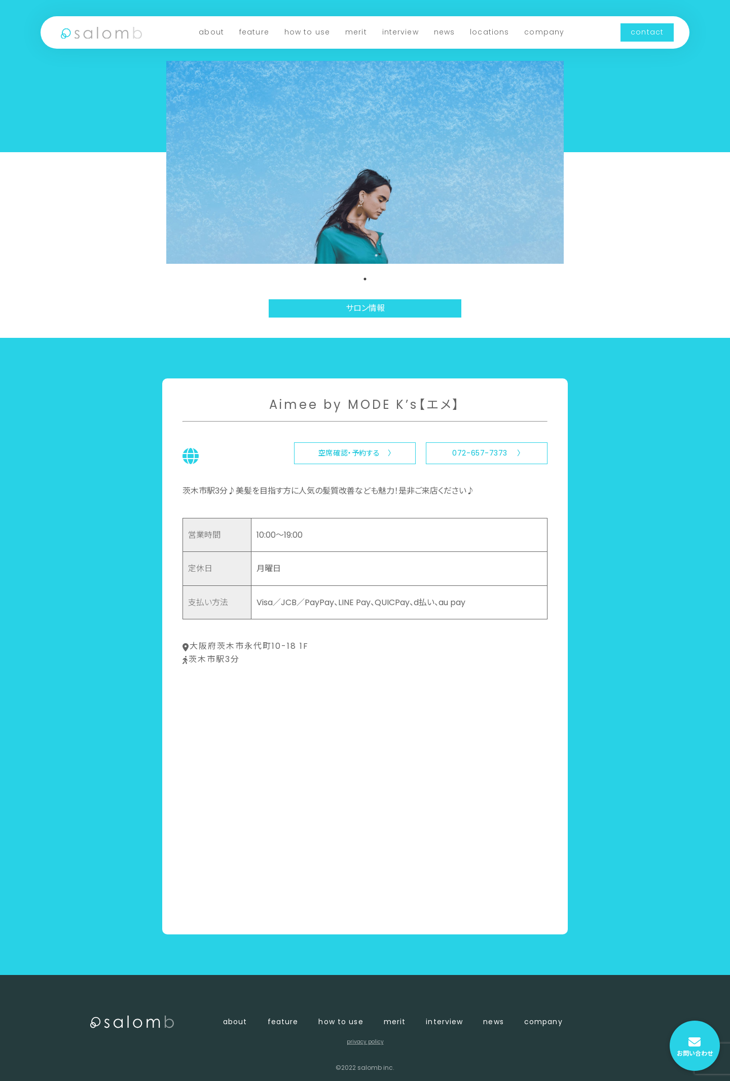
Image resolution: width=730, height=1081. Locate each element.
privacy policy (365, 1041)
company (544, 32)
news (444, 32)
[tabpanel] (365, 162)
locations (489, 32)
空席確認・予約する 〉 (354, 453)
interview (400, 32)
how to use (307, 32)
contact (647, 32)
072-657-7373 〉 (486, 453)
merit (356, 32)
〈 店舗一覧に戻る (216, 910)
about (211, 32)
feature (254, 32)
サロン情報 (365, 308)
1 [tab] (365, 279)
